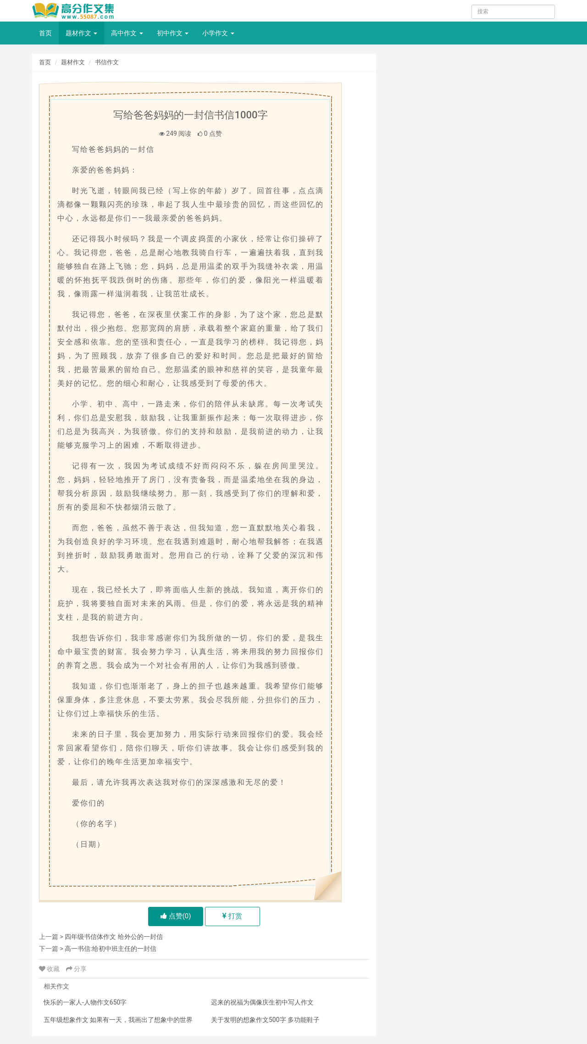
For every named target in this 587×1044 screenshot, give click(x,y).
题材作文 (81, 33)
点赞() (176, 916)
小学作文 (218, 33)
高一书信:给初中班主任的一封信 (110, 948)
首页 (45, 33)
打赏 (232, 916)
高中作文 (127, 33)
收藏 (50, 968)
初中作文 (172, 33)
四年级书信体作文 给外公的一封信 (113, 936)
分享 (76, 968)
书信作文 (107, 62)
